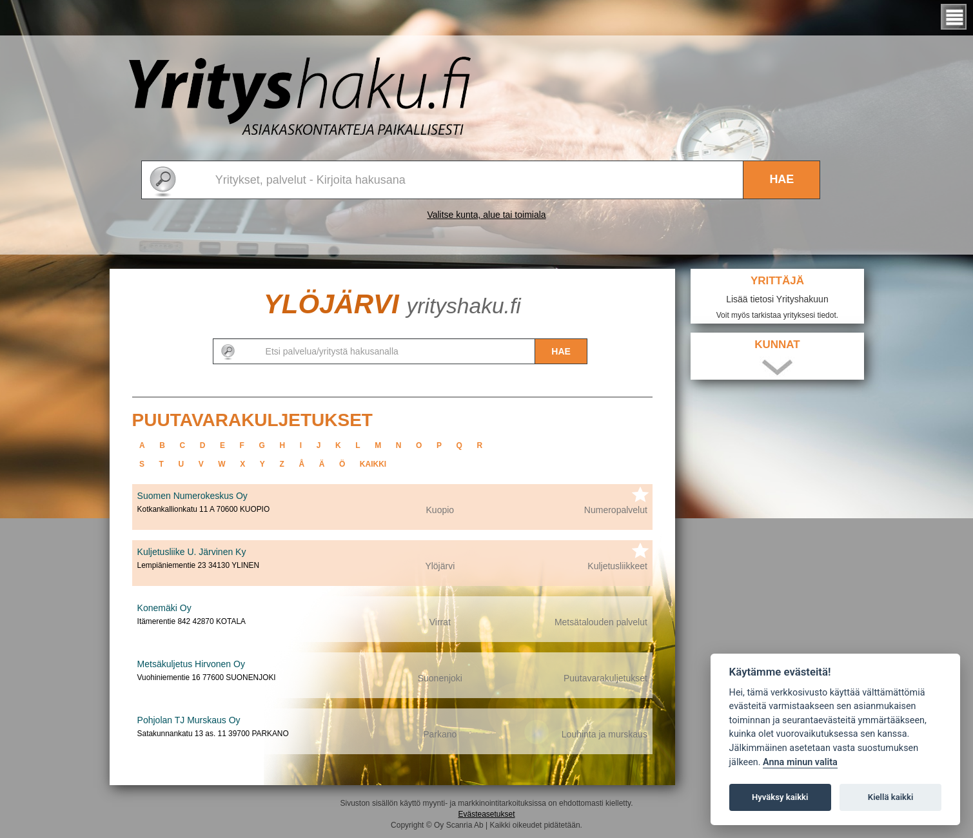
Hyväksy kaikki (780, 797)
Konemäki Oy (164, 608)
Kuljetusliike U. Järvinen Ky (191, 552)
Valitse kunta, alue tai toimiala (486, 215)
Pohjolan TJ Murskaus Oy (189, 720)
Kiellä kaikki (891, 797)
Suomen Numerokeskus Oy (192, 496)
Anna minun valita (800, 762)
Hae (781, 179)
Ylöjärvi (392, 304)
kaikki (373, 464)
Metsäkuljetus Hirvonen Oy (191, 664)
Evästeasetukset (486, 814)
